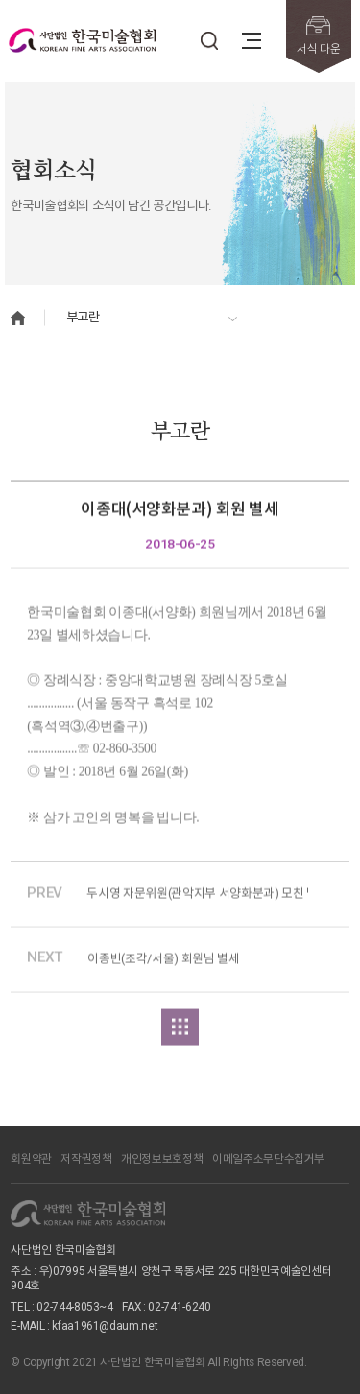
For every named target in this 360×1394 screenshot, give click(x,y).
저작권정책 (85, 1159)
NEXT (45, 961)
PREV (44, 896)
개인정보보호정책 (162, 1159)
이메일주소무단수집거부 (268, 1159)
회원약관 (31, 1159)
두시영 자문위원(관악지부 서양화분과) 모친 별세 (197, 897)
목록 (179, 1030)
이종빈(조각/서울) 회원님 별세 (163, 963)
